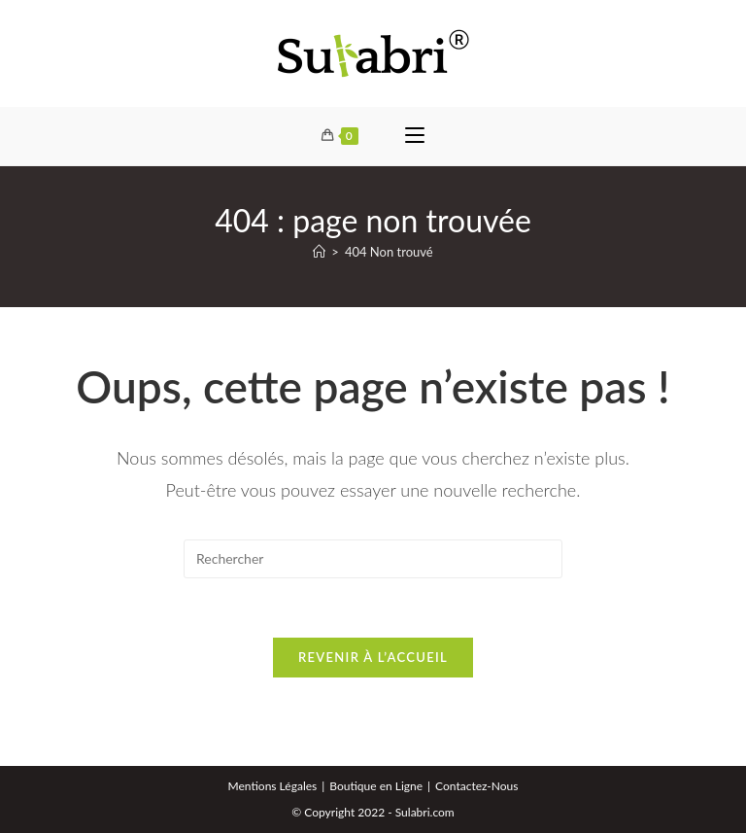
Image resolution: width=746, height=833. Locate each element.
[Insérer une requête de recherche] (373, 558)
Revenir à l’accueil (373, 657)
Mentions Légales (273, 786)
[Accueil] (319, 252)
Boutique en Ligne (376, 786)
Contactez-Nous (476, 786)
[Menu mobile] (415, 136)
